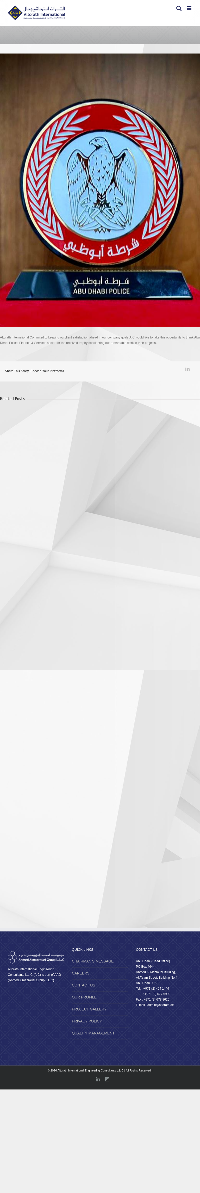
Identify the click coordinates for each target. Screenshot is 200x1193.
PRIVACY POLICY (87, 1021)
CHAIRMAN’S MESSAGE (93, 961)
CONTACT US (83, 985)
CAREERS (81, 973)
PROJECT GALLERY (89, 1009)
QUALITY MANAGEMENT (93, 1033)
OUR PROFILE (84, 997)
